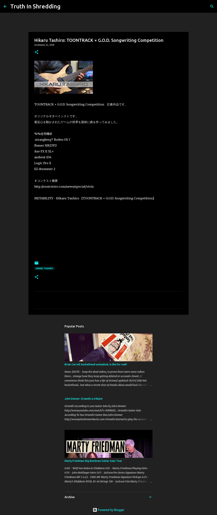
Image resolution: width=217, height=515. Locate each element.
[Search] (65, 6)
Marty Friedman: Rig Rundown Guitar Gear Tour (93, 460)
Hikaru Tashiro (44, 268)
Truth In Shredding (35, 6)
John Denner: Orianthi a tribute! (84, 398)
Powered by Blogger (108, 510)
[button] (36, 52)
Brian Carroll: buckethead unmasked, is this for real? (96, 364)
